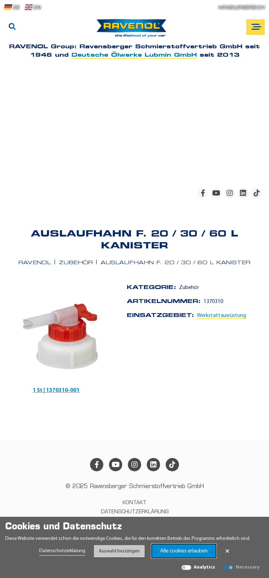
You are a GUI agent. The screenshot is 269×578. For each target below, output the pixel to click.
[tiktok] (256, 193)
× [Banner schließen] (227, 551)
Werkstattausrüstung (221, 315)
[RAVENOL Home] (133, 31)
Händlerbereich (241, 8)
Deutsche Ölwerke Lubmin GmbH (134, 55)
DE (12, 7)
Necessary (248, 567)
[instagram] (230, 193)
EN (32, 7)
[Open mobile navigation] (255, 27)
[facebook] (203, 193)
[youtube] (216, 193)
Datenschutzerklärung (62, 551)
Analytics (204, 567)
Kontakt (134, 503)
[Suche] (12, 27)
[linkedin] (243, 193)
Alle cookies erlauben (184, 551)
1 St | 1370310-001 (56, 390)
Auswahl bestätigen (119, 551)
